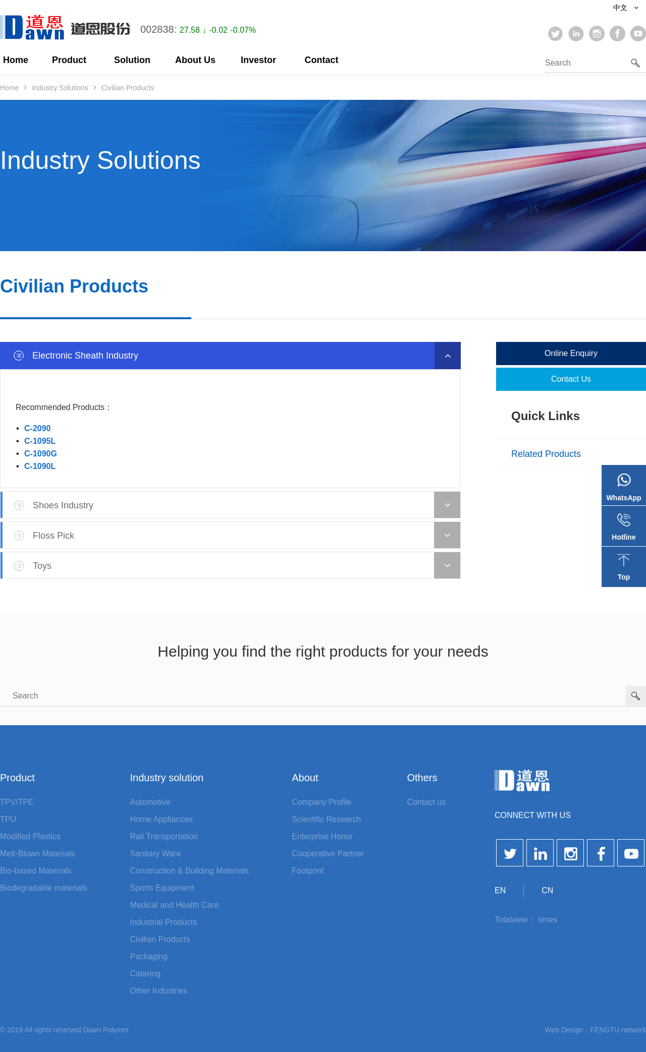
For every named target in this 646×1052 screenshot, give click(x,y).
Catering (145, 973)
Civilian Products (127, 88)
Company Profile (321, 802)
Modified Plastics (30, 836)
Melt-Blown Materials (37, 853)
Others (422, 777)
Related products (546, 454)
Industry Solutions (60, 88)
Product (69, 60)
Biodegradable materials (43, 888)
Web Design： (567, 1030)
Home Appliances (161, 819)
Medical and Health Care (174, 905)
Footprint (308, 870)
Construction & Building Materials (189, 870)
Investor (258, 60)
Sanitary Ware (155, 853)
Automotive (150, 802)
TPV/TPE (17, 802)
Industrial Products (163, 922)
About (305, 777)
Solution (132, 60)
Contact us (571, 379)
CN (547, 890)
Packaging (149, 956)
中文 (626, 7)
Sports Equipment (162, 888)
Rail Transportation (164, 836)
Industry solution (167, 777)
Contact (322, 60)
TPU (8, 819)
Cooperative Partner (328, 853)
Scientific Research (326, 819)
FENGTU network (618, 1030)
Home (15, 60)
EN (500, 890)
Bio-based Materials (35, 870)
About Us (195, 60)
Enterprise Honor (322, 836)
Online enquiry (571, 353)
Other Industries (159, 990)
